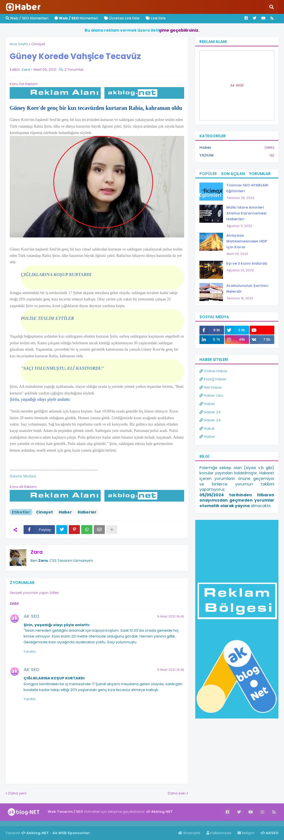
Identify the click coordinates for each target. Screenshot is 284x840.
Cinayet (38, 44)
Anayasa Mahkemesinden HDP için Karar (246, 241)
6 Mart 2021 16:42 (170, 616)
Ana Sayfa (19, 44)
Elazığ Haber (213, 379)
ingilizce (57, 823)
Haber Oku (211, 395)
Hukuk (207, 428)
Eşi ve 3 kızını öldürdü (246, 263)
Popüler (208, 173)
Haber (65, 512)
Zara (37, 551)
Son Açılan (233, 173)
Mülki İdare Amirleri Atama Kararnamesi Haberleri (246, 213)
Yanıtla (30, 651)
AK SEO (31, 616)
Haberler (87, 512)
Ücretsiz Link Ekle (122, 18)
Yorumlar (260, 173)
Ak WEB (237, 85)
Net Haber (210, 387)
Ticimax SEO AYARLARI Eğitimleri (247, 188)
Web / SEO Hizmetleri (27, 18)
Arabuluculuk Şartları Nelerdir (247, 288)
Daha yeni (17, 793)
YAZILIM (236, 155)
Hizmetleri (76, 18)
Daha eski (177, 793)
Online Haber (213, 371)
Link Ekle (156, 18)
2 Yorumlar (74, 69)
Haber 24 (210, 412)
